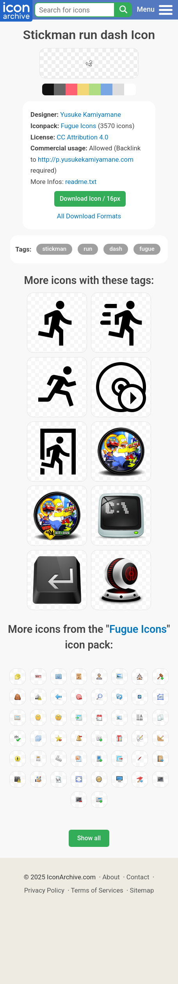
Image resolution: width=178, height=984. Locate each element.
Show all (89, 838)
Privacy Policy (44, 890)
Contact (138, 877)
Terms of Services (97, 890)
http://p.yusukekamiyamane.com (86, 159)
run (88, 248)
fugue (147, 248)
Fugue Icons (78, 126)
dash (115, 248)
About (111, 877)
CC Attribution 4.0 (82, 137)
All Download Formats (89, 216)
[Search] (123, 9)
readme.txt (80, 182)
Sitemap (142, 890)
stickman (54, 248)
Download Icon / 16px (90, 198)
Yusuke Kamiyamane (90, 114)
